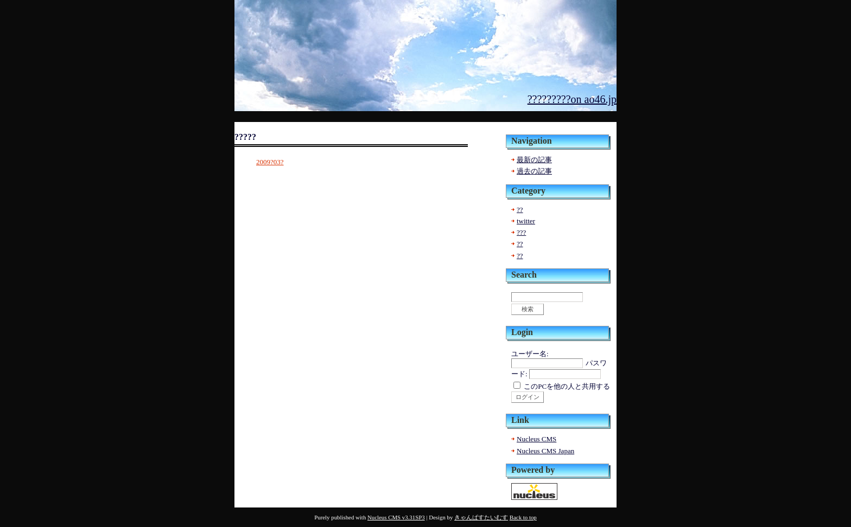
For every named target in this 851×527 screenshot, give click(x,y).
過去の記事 (534, 171)
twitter (526, 221)
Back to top (523, 517)
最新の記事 (534, 160)
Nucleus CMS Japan (545, 451)
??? (521, 232)
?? (520, 209)
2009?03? (270, 162)
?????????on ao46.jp (572, 99)
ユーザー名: (530, 354)
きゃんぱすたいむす (481, 517)
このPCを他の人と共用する (567, 386)
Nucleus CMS (536, 439)
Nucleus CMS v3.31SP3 (396, 517)
